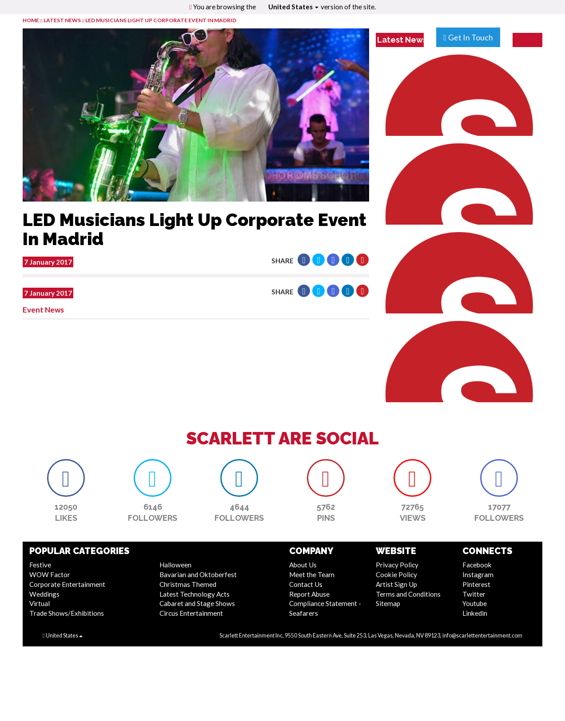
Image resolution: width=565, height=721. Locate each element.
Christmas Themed (187, 584)
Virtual (39, 603)
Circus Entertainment (191, 613)
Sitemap (388, 603)
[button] (303, 259)
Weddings (44, 594)
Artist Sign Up (396, 584)
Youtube (474, 603)
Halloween (175, 565)
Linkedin (474, 613)
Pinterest (476, 584)
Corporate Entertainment (67, 584)
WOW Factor (49, 574)
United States (293, 7)
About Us (303, 565)
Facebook (477, 565)
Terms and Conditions (408, 594)
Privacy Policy (397, 565)
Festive (40, 565)
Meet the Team (311, 574)
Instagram (477, 574)
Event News (43, 309)
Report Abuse (309, 594)
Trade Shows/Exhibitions (66, 613)
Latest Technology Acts (194, 594)
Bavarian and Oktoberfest (198, 574)
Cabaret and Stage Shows (197, 603)
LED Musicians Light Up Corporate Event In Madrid (160, 20)
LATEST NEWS (63, 20)
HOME (31, 20)
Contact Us (305, 584)
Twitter (473, 594)
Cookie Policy (396, 574)
